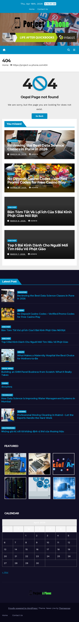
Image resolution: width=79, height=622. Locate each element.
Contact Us (43, 9)
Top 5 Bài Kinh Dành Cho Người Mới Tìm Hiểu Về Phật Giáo (37, 247)
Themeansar (64, 608)
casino (11, 174)
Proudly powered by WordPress (23, 608)
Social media (7, 368)
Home (31, 9)
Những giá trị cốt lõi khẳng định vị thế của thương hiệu (32, 431)
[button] (68, 50)
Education (12, 140)
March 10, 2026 (18, 188)
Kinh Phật (12, 207)
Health (21, 352)
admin (33, 154)
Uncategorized (8, 428)
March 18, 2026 (18, 154)
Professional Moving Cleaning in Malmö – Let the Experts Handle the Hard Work (45, 417)
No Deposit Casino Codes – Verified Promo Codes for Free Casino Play (37, 180)
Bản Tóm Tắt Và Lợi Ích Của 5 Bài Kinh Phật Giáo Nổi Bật (39, 214)
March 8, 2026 (18, 221)
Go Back (39, 116)
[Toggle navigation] (74, 50)
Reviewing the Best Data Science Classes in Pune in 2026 (35, 147)
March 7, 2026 (18, 254)
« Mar (5, 572)
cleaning (22, 411)
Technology (7, 395)
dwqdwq (6, 386)
